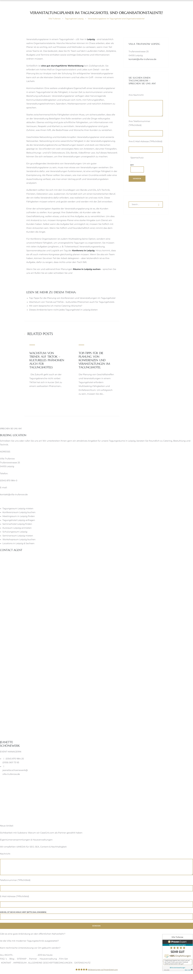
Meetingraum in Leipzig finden (18, 516)
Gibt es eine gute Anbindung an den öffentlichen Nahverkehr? (32, 934)
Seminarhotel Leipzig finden (17, 524)
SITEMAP (21, 959)
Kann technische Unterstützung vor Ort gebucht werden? (30, 948)
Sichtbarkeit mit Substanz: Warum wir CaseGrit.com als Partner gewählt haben (41, 832)
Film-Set (63, 959)
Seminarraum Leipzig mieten (17, 535)
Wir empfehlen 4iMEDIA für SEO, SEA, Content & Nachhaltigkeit (33, 846)
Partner (33, 959)
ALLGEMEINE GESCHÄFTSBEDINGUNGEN (50, 962)
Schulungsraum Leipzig (14, 531)
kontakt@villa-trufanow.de (142, 59)
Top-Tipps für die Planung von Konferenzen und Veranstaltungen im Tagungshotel (72, 298)
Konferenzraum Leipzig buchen (18, 512)
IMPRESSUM (20, 962)
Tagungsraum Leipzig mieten (17, 508)
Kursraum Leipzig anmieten (17, 528)
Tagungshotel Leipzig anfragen (18, 520)
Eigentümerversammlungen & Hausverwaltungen (26, 839)
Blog (11, 959)
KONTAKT (6, 962)
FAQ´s (3, 959)
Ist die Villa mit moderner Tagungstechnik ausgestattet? (29, 941)
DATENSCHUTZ (82, 962)
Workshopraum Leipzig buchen (18, 539)
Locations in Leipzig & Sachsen (18, 543)
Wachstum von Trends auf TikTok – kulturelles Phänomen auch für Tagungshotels (71, 302)
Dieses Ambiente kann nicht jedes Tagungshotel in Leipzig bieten (63, 309)
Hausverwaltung (48, 959)
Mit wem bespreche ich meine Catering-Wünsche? (55, 306)
